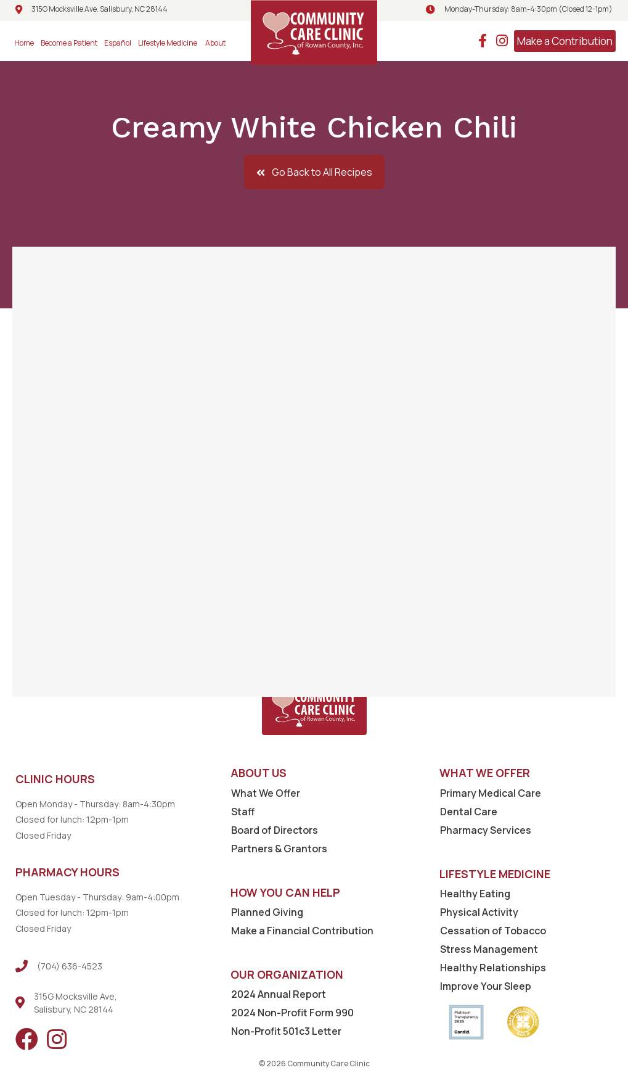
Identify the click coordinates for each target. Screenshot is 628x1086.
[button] (314, 172)
